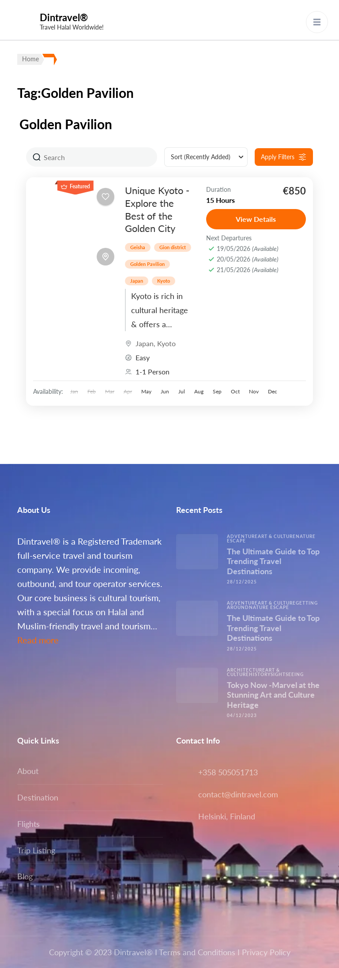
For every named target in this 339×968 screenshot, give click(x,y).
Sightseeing (287, 674)
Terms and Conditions (197, 952)
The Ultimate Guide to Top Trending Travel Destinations (273, 561)
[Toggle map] (105, 256)
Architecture (246, 670)
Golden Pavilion (147, 264)
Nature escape (269, 607)
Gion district (172, 247)
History (260, 674)
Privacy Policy (266, 952)
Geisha (137, 247)
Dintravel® (64, 17)
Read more (38, 640)
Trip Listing (36, 850)
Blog (25, 876)
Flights (28, 824)
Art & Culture (277, 536)
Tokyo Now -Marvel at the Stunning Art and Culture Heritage (273, 695)
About (27, 771)
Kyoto (163, 281)
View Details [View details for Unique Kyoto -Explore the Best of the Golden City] (256, 219)
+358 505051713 (228, 772)
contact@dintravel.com (238, 794)
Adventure (242, 536)
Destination (37, 797)
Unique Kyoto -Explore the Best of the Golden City (157, 209)
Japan (136, 281)
